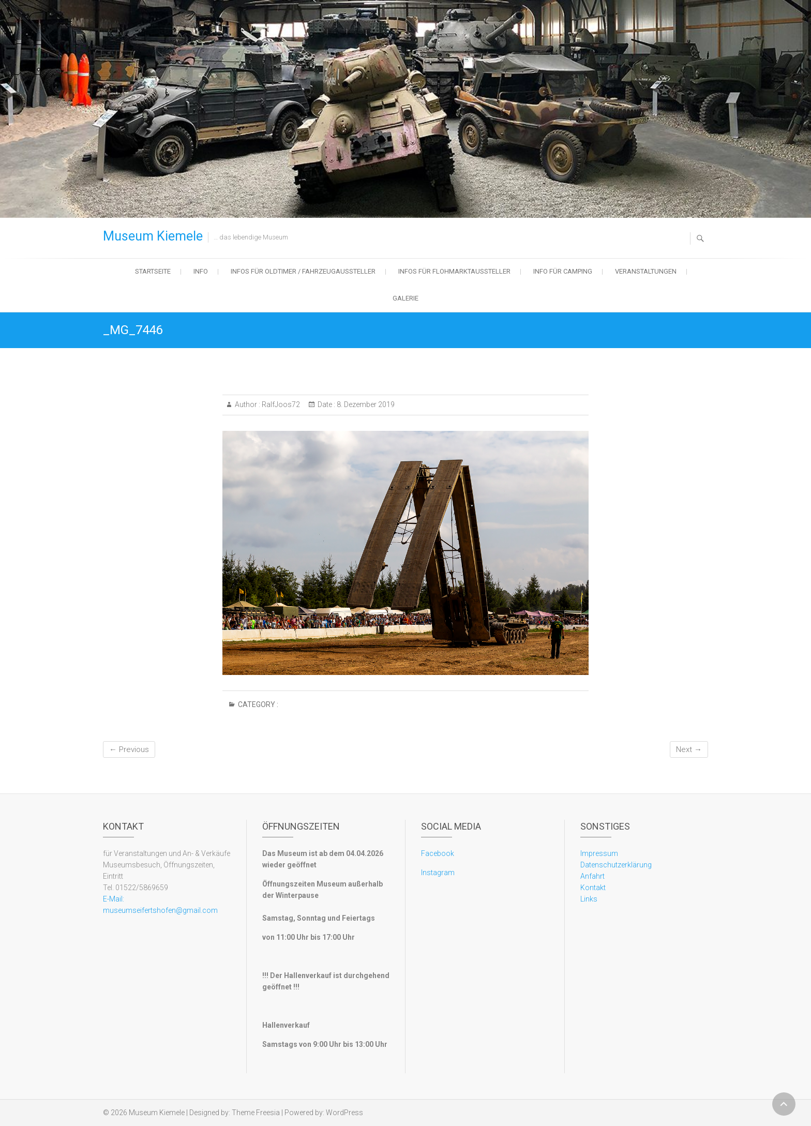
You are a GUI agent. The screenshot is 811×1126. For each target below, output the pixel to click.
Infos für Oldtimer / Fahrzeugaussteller (303, 271)
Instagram (438, 872)
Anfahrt (592, 876)
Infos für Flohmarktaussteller (454, 271)
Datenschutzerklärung (616, 865)
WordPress (344, 1112)
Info (200, 271)
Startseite (153, 271)
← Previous (129, 749)
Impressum (599, 853)
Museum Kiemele (153, 236)
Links (588, 899)
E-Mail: (113, 899)
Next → (689, 749)
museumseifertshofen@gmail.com (160, 910)
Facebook (437, 853)
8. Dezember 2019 (365, 404)
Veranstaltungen (646, 271)
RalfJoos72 (280, 404)
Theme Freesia (256, 1112)
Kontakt (593, 887)
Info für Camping (562, 271)
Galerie (405, 298)
